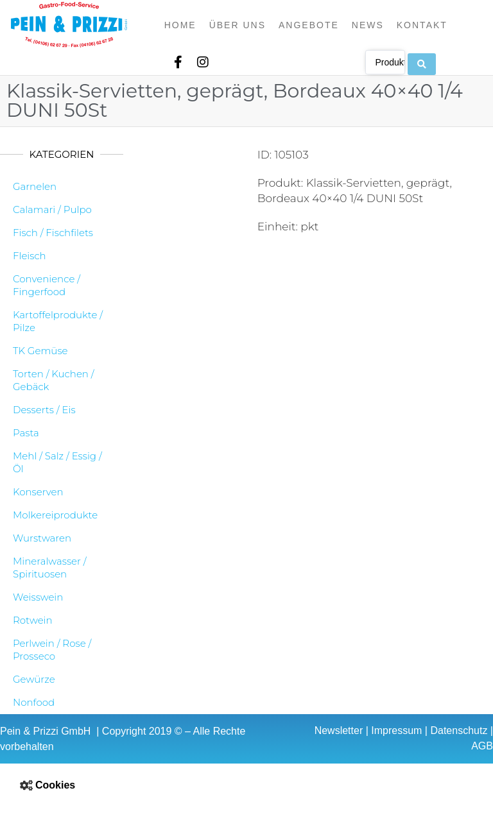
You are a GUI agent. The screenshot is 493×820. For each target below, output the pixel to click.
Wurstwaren (42, 538)
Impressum (396, 730)
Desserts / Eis (44, 410)
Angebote (309, 25)
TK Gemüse (40, 351)
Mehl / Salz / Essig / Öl (57, 462)
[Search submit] (422, 62)
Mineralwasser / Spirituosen (50, 567)
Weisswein (38, 597)
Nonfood (34, 702)
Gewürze (34, 679)
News (368, 25)
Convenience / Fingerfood (46, 285)
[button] (246, 785)
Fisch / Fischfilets (53, 232)
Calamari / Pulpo (52, 209)
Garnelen (34, 186)
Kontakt (422, 25)
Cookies (55, 785)
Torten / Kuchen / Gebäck (53, 380)
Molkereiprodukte (55, 515)
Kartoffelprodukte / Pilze (58, 321)
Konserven (38, 492)
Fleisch (29, 256)
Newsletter (339, 730)
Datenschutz (458, 730)
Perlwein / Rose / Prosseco (52, 649)
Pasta (26, 433)
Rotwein (33, 620)
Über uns (237, 25)
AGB (482, 745)
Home (180, 25)
